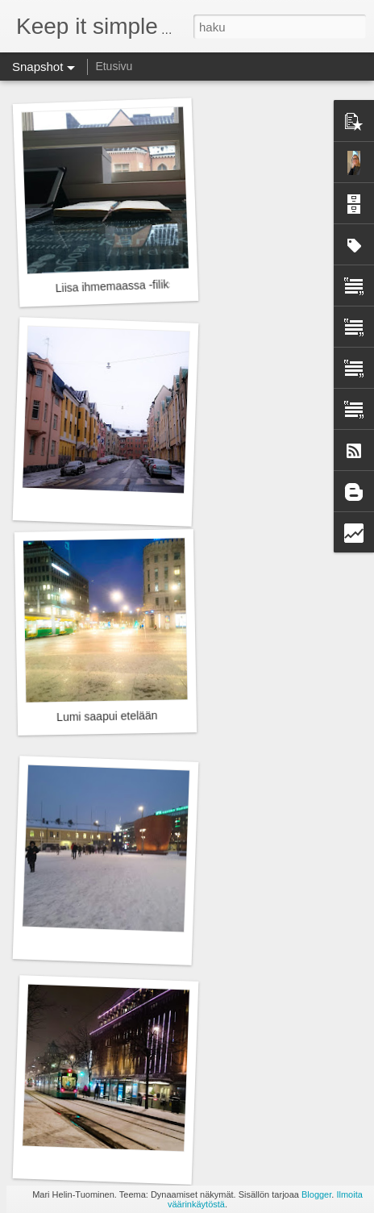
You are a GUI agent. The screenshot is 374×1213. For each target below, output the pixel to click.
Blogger (316, 1194)
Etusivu (113, 66)
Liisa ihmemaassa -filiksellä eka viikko (149, 284)
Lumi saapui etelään (107, 716)
